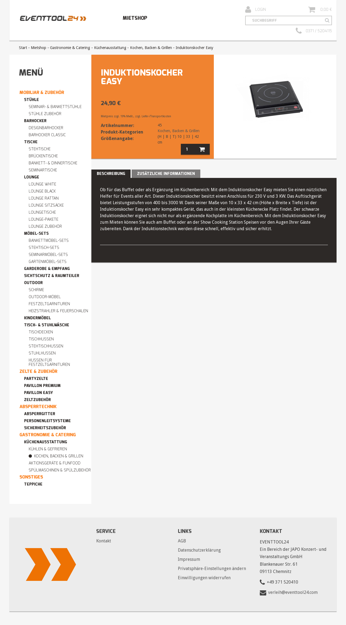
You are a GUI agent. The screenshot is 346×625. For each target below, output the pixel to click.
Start (23, 47)
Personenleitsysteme (47, 421)
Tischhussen (41, 339)
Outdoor (33, 282)
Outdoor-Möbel (45, 297)
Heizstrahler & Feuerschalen (58, 311)
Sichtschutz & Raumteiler (51, 275)
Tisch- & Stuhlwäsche (46, 325)
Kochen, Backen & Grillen (151, 47)
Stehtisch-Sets (44, 247)
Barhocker (35, 120)
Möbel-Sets (36, 233)
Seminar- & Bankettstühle (55, 106)
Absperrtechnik (38, 406)
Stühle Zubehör (45, 113)
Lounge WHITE (42, 184)
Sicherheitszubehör (45, 428)
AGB (182, 540)
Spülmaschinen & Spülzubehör (60, 470)
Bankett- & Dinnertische (53, 163)
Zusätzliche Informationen (166, 173)
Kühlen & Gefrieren (48, 449)
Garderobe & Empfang (47, 268)
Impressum (189, 559)
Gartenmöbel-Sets (47, 261)
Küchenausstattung (110, 47)
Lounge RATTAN (44, 198)
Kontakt (103, 540)
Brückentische (43, 156)
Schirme (36, 289)
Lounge (31, 177)
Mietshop (135, 18)
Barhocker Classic (47, 135)
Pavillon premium (42, 385)
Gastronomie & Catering (70, 47)
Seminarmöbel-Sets (48, 254)
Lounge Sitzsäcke (46, 205)
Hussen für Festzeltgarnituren (49, 362)
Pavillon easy (38, 392)
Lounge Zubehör (45, 226)
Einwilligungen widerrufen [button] (204, 577)
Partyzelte (36, 378)
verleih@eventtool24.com (293, 592)
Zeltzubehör (37, 399)
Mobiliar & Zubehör (41, 92)
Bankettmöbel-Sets (49, 240)
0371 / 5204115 (314, 31)
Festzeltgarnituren (49, 304)
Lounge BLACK (42, 191)
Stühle (31, 99)
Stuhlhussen (42, 353)
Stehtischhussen (46, 346)
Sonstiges (31, 477)
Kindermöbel (37, 318)
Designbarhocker (46, 128)
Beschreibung (111, 173)
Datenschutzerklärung (199, 550)
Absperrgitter (39, 413)
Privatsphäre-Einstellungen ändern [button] (212, 568)
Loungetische (42, 212)
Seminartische (43, 170)
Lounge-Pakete (43, 219)
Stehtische (40, 149)
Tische (31, 142)
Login (255, 10)
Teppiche (33, 484)
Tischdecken (41, 332)
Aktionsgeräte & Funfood (55, 463)
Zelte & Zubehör (38, 371)
